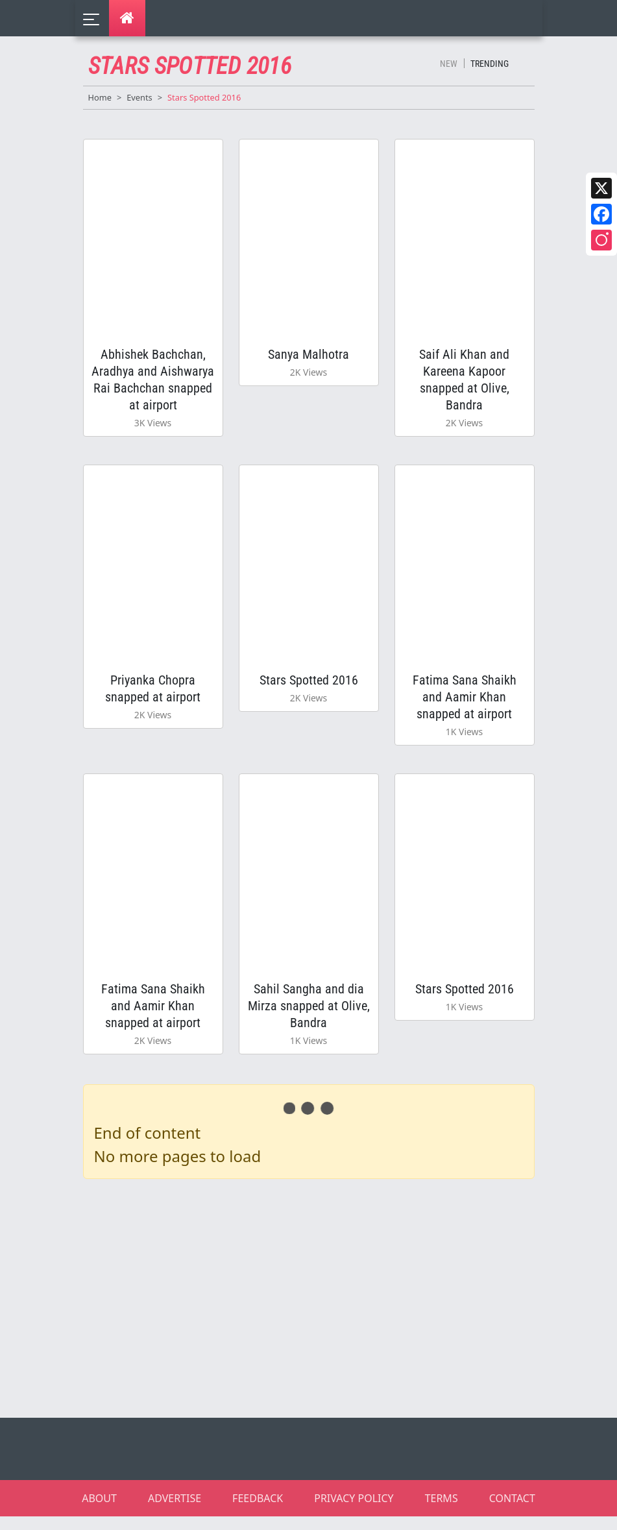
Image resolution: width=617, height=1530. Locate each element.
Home (100, 97)
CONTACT (512, 1512)
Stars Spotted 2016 (309, 687)
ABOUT (99, 1512)
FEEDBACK (257, 1512)
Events (139, 97)
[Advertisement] (316, 1309)
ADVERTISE (174, 1512)
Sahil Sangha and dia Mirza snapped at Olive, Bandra (309, 1017)
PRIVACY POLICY (353, 1512)
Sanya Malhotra (308, 357)
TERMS (441, 1512)
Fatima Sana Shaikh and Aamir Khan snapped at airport (464, 704)
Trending (489, 63)
